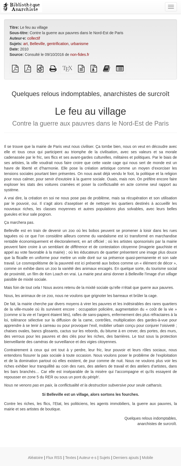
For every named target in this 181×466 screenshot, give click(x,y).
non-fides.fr (79, 54)
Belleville (37, 44)
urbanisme (79, 44)
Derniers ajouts (126, 457)
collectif (33, 38)
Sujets (104, 457)
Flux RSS (54, 457)
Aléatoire (35, 457)
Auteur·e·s (87, 457)
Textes (70, 457)
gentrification (57, 44)
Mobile (147, 457)
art (25, 44)
